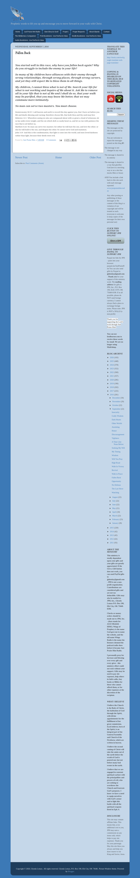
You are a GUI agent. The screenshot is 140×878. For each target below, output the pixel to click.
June (114, 504)
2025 (112, 361)
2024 (112, 365)
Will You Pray (117, 459)
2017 (112, 391)
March (115, 516)
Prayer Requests (79, 32)
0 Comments (51, 140)
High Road (116, 463)
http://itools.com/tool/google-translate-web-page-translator (116, 60)
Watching (115, 492)
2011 (112, 543)
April (114, 512)
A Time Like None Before (117, 443)
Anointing (115, 427)
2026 (112, 357)
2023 (112, 368)
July (114, 501)
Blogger (71, 871)
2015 (112, 528)
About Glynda (94, 32)
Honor (114, 431)
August (115, 497)
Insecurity (115, 412)
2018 (112, 387)
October (115, 405)
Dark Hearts (116, 420)
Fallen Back (116, 478)
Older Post (95, 157)
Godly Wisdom (117, 416)
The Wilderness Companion (25, 36)
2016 (112, 395)
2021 (112, 376)
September (116, 409)
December (116, 398)
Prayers (65, 32)
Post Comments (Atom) (35, 163)
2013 (112, 535)
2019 (112, 383)
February (116, 519)
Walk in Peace (117, 474)
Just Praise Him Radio (32, 32)
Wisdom (115, 455)
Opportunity (116, 481)
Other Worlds (117, 423)
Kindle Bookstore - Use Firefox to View (86, 36)
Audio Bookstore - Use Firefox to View (29, 40)
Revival (115, 470)
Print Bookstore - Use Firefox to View (54, 36)
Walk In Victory (118, 466)
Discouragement (118, 434)
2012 (112, 539)
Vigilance (115, 438)
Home (17, 32)
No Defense (116, 485)
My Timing (116, 452)
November (116, 401)
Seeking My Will (118, 448)
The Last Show (117, 489)
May (114, 508)
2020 (112, 380)
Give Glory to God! (51, 32)
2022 (112, 372)
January (115, 523)
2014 (112, 531)
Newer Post (21, 157)
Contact (106, 32)
